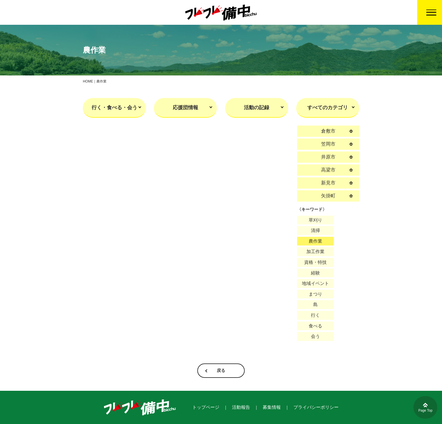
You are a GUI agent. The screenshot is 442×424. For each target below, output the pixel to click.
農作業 (315, 241)
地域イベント (315, 283)
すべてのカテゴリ (327, 107)
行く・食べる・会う (114, 107)
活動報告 (241, 407)
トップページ (205, 407)
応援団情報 (185, 107)
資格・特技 (315, 262)
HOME (88, 81)
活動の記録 (256, 107)
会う (315, 336)
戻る (221, 370)
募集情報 (272, 407)
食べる (315, 325)
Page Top (425, 408)
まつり (315, 294)
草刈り (315, 220)
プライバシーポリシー (316, 407)
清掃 (315, 230)
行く (315, 315)
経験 (315, 273)
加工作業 (315, 251)
